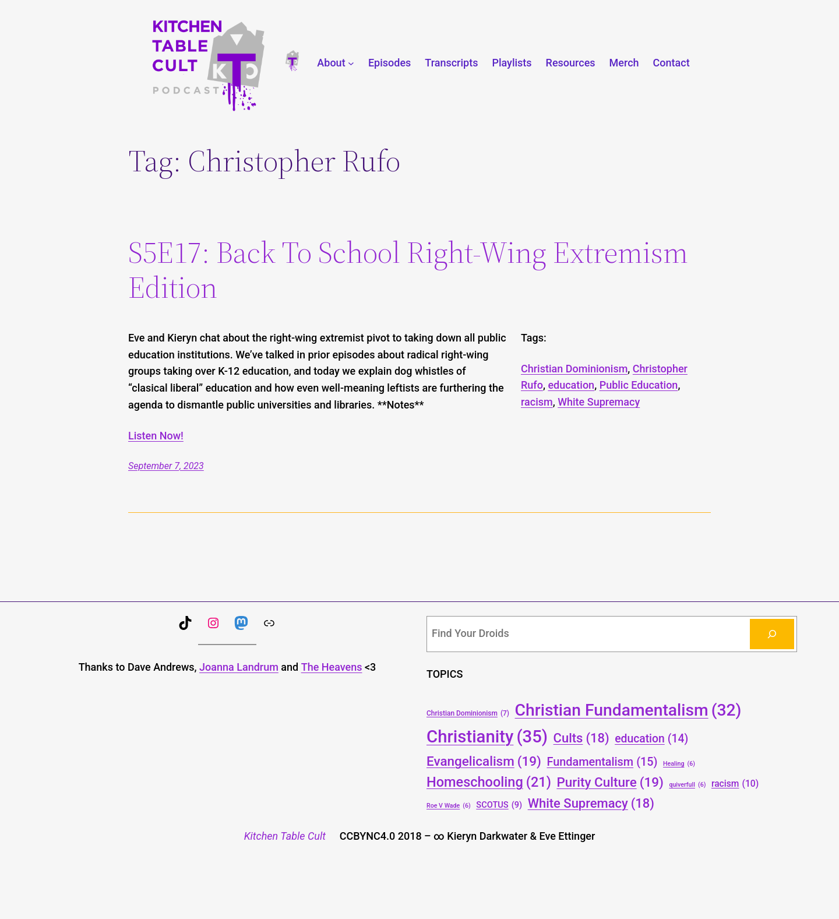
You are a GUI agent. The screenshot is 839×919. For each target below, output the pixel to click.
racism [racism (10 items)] (735, 783)
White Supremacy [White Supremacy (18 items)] (591, 803)
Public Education (639, 385)
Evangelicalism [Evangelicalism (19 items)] (483, 761)
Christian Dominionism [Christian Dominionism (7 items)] (467, 713)
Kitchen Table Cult (285, 836)
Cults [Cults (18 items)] (581, 738)
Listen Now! (156, 435)
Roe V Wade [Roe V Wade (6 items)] (448, 806)
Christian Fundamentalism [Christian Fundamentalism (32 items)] (628, 710)
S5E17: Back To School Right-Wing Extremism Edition (408, 270)
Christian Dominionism (574, 368)
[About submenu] (351, 63)
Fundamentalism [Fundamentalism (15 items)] (602, 762)
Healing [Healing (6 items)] (679, 764)
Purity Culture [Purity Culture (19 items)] (610, 782)
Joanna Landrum (239, 667)
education (571, 385)
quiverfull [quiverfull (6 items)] (687, 785)
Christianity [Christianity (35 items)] (487, 737)
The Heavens (331, 667)
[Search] (772, 634)
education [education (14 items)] (651, 739)
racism (537, 402)
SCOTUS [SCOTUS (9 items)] (499, 805)
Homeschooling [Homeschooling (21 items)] (488, 783)
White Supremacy (599, 402)
